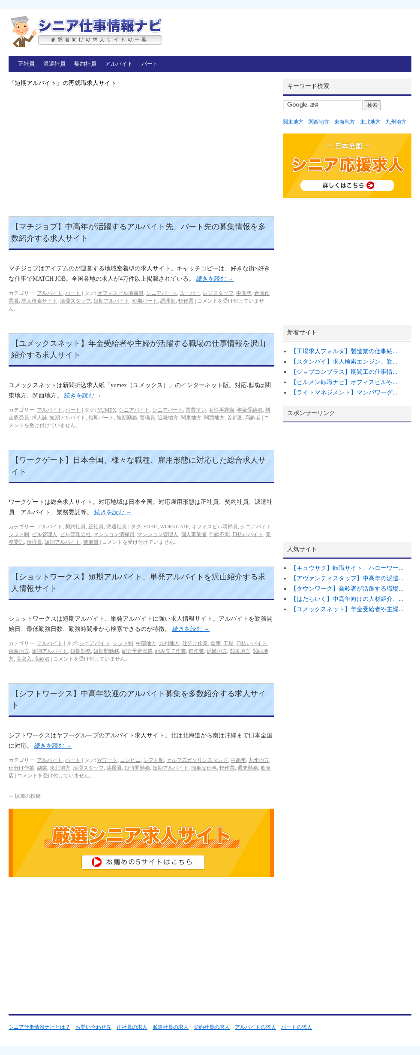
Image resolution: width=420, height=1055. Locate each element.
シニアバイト (134, 410)
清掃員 (34, 542)
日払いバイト (247, 534)
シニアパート (161, 293)
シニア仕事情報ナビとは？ (39, 1027)
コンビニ (130, 760)
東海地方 (19, 651)
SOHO (151, 527)
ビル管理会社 (75, 534)
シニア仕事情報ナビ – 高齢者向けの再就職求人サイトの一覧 (86, 31)
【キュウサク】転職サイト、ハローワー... (347, 568)
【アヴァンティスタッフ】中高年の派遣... (347, 578)
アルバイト (119, 64)
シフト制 (19, 534)
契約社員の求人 (212, 1027)
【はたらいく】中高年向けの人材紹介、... (347, 599)
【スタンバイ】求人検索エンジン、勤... (344, 361)
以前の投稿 (25, 796)
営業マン (196, 410)
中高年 (244, 293)
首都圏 (235, 418)
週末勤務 (247, 768)
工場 (228, 643)
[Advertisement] (141, 152)
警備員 (147, 418)
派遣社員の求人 (171, 1027)
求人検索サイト (39, 301)
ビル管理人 (44, 534)
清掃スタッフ (75, 301)
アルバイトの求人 (255, 1027)
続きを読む (215, 279)
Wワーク (107, 760)
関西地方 (214, 418)
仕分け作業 (195, 643)
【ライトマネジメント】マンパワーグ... (344, 392)
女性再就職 (221, 410)
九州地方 (169, 643)
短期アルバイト (111, 301)
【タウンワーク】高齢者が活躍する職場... (347, 588)
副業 (42, 768)
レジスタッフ (218, 293)
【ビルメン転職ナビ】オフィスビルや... (344, 382)
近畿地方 (168, 418)
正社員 (26, 64)
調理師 (168, 301)
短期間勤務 (106, 651)
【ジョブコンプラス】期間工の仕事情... (344, 372)
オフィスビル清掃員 (120, 293)
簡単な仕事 (204, 768)
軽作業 (186, 301)
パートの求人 (296, 1027)
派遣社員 (54, 64)
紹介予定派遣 (137, 651)
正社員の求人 (132, 1027)
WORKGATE (174, 527)
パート (149, 64)
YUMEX (106, 410)
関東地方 (191, 418)
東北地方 (60, 768)
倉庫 (215, 643)
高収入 (24, 659)
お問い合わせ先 (93, 1027)
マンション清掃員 (114, 534)
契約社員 (85, 64)
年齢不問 (219, 534)
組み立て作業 (170, 651)
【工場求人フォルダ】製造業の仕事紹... (344, 351)
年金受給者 (250, 410)
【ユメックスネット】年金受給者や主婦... (347, 609)
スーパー (190, 293)
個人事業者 (194, 534)
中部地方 (146, 643)
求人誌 (39, 418)
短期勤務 (127, 418)
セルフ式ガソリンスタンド (197, 760)
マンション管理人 (157, 534)
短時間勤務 (137, 768)
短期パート (145, 301)
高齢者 (253, 418)
